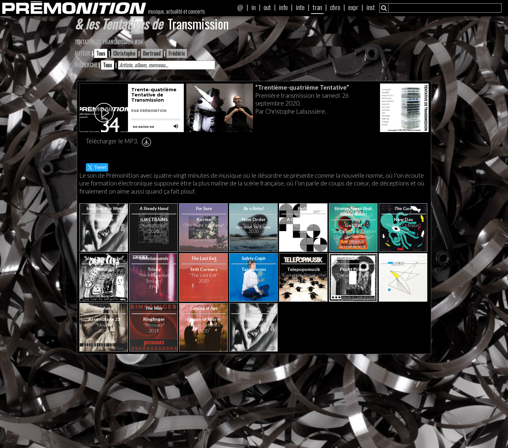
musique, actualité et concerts (176, 11)
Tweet (97, 167)
